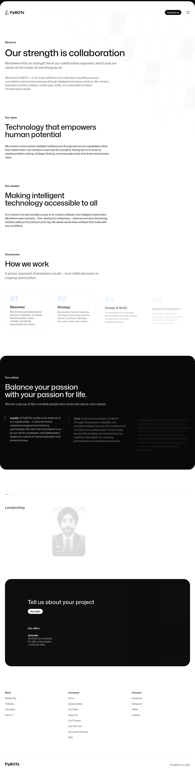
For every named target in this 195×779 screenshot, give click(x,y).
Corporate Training (77, 732)
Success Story (75, 704)
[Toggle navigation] (188, 12)
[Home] (14, 12)
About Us (73, 715)
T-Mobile (9, 704)
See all (9, 715)
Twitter (135, 710)
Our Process (74, 721)
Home (71, 698)
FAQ (70, 738)
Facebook (137, 698)
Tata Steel (10, 710)
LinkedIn (136, 715)
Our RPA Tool (75, 726)
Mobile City (10, 698)
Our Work (73, 710)
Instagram (137, 704)
